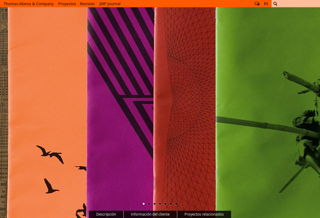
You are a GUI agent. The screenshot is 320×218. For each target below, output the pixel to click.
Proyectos (67, 3)
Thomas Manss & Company (29, 3)
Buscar (275, 3)
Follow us (257, 3)
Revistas (87, 3)
